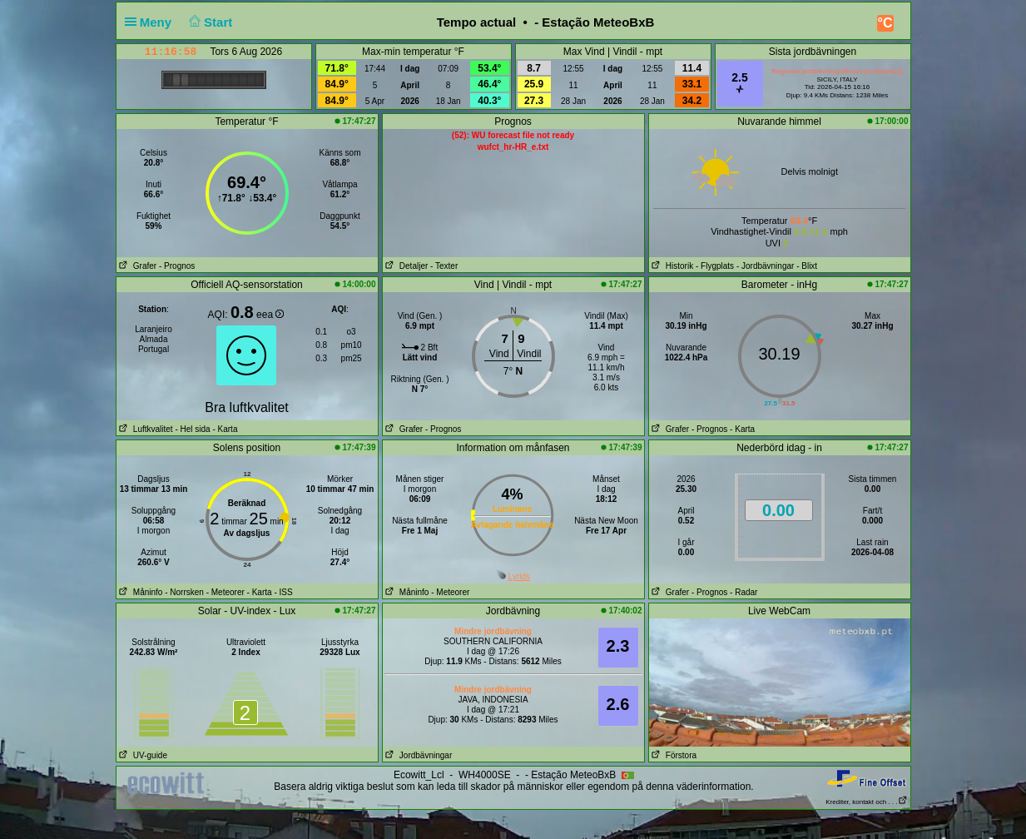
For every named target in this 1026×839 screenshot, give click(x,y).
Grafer (136, 266)
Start (208, 22)
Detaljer (406, 266)
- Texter (444, 266)
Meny (152, 22)
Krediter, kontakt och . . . (866, 802)
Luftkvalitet (144, 429)
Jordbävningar (418, 755)
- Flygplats (715, 266)
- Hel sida (192, 429)
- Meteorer (225, 592)
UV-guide (141, 755)
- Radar (743, 592)
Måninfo (139, 592)
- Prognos (177, 266)
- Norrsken (184, 592)
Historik (671, 266)
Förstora (673, 755)
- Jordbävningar (765, 266)
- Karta (224, 429)
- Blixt (806, 266)
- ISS (283, 592)
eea (270, 314)
